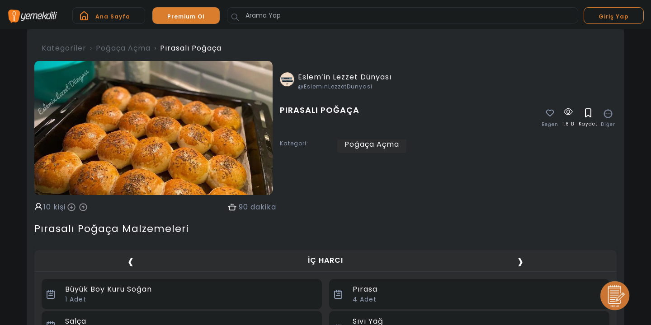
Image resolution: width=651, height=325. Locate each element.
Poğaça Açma (123, 48)
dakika (263, 207)
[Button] (235, 17)
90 (243, 207)
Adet (75, 299)
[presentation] (130, 262)
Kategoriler (64, 48)
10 (47, 207)
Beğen (550, 124)
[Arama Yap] (402, 15)
